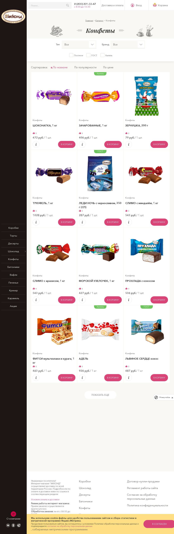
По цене (108, 67)
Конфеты (13, 259)
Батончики (13, 266)
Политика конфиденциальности (147, 505)
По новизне (60, 67)
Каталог (99, 20)
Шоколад (13, 251)
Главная (89, 20)
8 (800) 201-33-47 (85, 4)
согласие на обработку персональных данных (71, 526)
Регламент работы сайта (142, 488)
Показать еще (100, 395)
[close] (172, 397)
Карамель (13, 298)
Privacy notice (164, 397)
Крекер (13, 290)
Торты (13, 235)
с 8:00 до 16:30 (82, 6)
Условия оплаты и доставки (45, 499)
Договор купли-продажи (143, 481)
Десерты (13, 243)
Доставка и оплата (112, 5)
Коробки (13, 227)
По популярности (85, 67)
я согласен (153, 524)
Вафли (13, 274)
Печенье (13, 282)
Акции (13, 306)
